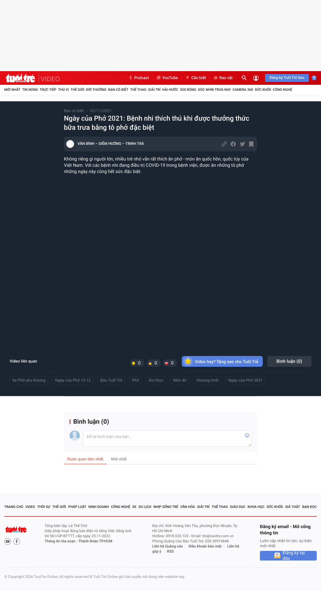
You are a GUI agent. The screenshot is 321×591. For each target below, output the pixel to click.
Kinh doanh (98, 507)
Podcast (138, 78)
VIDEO (50, 79)
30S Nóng (188, 90)
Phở (135, 380)
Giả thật (292, 507)
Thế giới (77, 90)
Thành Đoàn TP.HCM (95, 541)
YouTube (167, 78)
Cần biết (195, 78)
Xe (134, 507)
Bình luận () (289, 361)
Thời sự (43, 507)
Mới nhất (12, 90)
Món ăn (180, 380)
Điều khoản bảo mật (205, 546)
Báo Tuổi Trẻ (111, 380)
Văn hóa (187, 507)
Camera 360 (243, 90)
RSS (170, 551)
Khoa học (255, 507)
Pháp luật (77, 507)
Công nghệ (282, 90)
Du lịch (145, 507)
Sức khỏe (263, 90)
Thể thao (138, 90)
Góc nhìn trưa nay (214, 90)
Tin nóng (30, 90)
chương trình (207, 380)
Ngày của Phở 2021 (245, 380)
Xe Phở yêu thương (28, 380)
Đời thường (96, 90)
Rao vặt (223, 78)
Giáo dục (237, 507)
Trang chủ (13, 507)
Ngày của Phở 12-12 (73, 380)
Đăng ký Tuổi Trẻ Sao (287, 78)
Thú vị (63, 90)
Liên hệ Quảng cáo (167, 546)
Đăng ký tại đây (294, 556)
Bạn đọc (309, 507)
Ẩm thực (156, 380)
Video (30, 507)
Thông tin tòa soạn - (61, 541)
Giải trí (154, 90)
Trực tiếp (48, 90)
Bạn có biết (118, 90)
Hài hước (170, 90)
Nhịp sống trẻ (165, 507)
